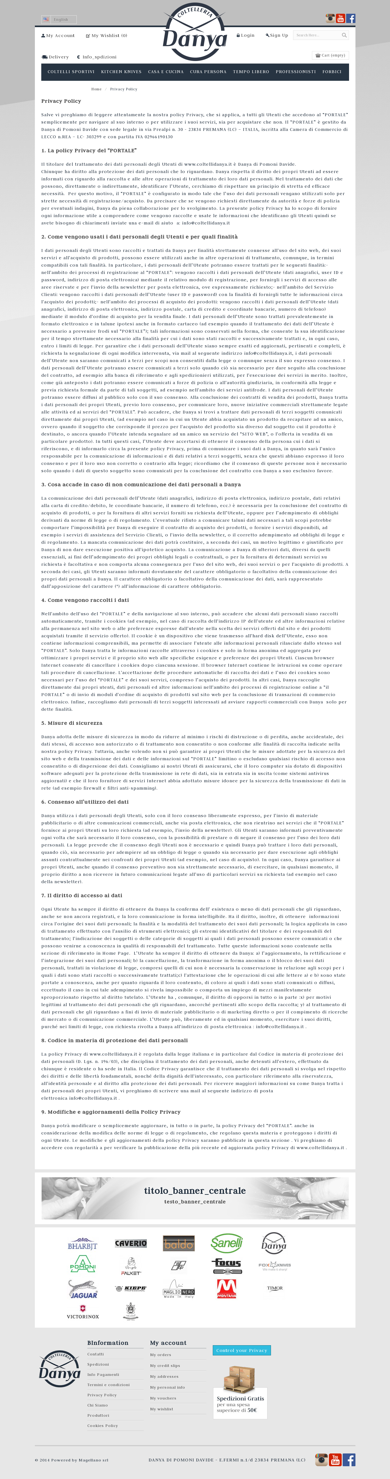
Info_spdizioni (100, 57)
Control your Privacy (241, 1350)
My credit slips (165, 1365)
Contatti (95, 1354)
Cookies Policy (102, 1425)
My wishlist (161, 1409)
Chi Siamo (97, 1405)
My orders (160, 1354)
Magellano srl (93, 1459)
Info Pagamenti (103, 1374)
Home (97, 89)
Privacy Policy (102, 1394)
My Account (60, 35)
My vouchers (163, 1398)
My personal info (167, 1387)
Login (248, 35)
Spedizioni (98, 1364)
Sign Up (279, 35)
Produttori (98, 1415)
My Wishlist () (109, 35)
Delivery (59, 57)
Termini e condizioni (108, 1384)
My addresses (164, 1376)
